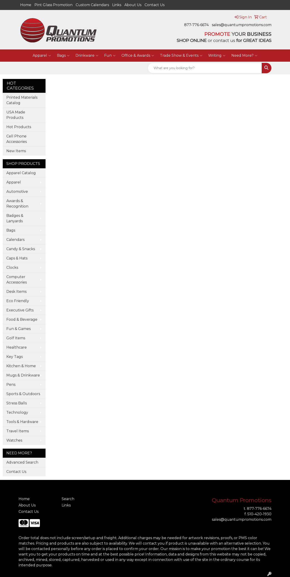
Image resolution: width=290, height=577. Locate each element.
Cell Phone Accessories (16, 139)
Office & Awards (137, 55)
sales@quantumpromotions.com (241, 25)
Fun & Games (18, 329)
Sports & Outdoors (23, 394)
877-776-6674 (196, 25)
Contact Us (154, 5)
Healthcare (16, 347)
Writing (216, 55)
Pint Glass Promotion (53, 5)
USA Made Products (15, 115)
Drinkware (86, 55)
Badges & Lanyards (14, 218)
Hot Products (18, 127)
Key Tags (14, 357)
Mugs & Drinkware (23, 375)
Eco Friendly (17, 301)
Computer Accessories (16, 279)
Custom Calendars (92, 5)
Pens (10, 384)
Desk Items (16, 291)
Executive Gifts (20, 310)
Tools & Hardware (22, 422)
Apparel (42, 55)
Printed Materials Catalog (21, 100)
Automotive (17, 191)
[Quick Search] (205, 68)
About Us (132, 5)
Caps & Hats (16, 258)
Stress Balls (16, 403)
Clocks (12, 267)
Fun (110, 55)
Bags (63, 55)
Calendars (15, 239)
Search (68, 499)
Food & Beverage (21, 319)
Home (25, 5)
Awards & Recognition (17, 203)
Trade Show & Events (181, 55)
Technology (17, 412)
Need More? (244, 55)
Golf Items (15, 338)
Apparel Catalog (21, 173)
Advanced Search (22, 462)
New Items (16, 151)
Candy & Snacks (20, 249)
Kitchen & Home (21, 366)
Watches (14, 440)
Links (116, 5)
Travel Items (17, 431)
